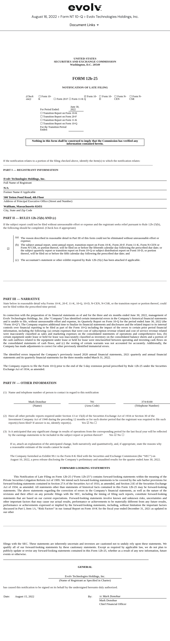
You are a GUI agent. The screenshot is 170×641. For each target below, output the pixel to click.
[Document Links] (85, 25)
